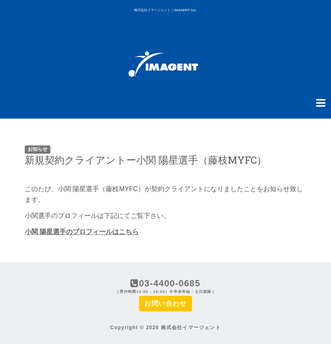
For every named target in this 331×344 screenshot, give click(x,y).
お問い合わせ (165, 303)
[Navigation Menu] (320, 102)
